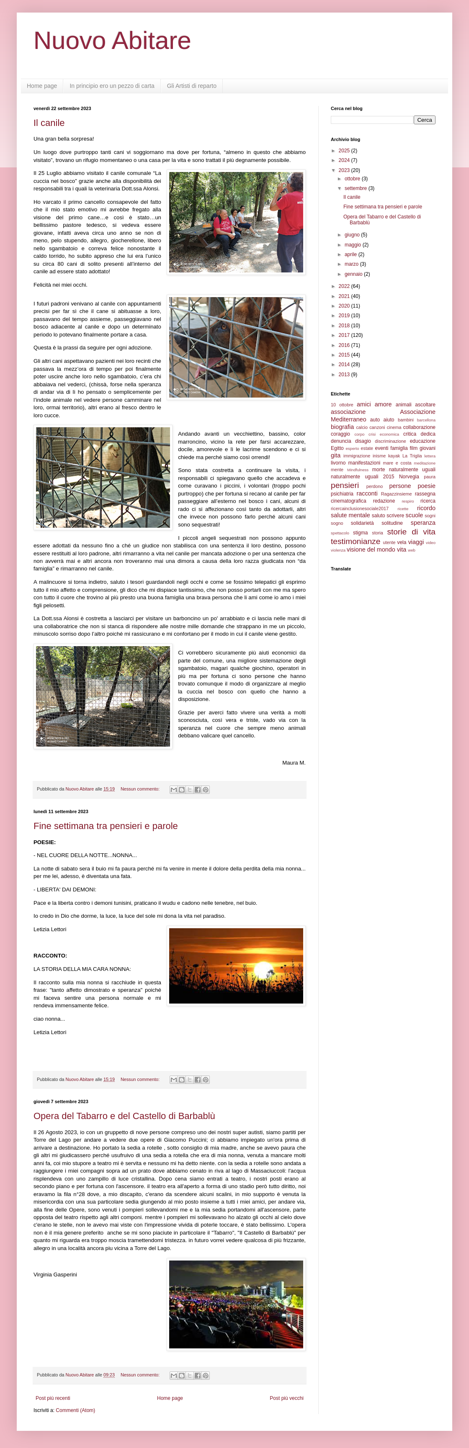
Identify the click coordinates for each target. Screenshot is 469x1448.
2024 (345, 160)
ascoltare (425, 405)
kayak (394, 455)
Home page (42, 85)
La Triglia (412, 455)
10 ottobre (342, 404)
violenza (338, 550)
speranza (423, 522)
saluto (378, 516)
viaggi (416, 542)
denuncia (341, 441)
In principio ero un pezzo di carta (112, 85)
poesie (427, 486)
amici (364, 404)
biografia (342, 427)
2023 (345, 170)
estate (367, 448)
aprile (351, 254)
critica (409, 434)
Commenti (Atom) (75, 1410)
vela (401, 542)
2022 (345, 286)
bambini (406, 419)
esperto (352, 448)
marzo (352, 264)
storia (377, 532)
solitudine (392, 523)
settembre (356, 188)
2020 (345, 306)
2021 (345, 296)
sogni (430, 515)
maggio (354, 245)
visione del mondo (371, 549)
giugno (353, 235)
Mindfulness (357, 469)
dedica (428, 434)
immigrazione (356, 455)
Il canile (49, 123)
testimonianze (355, 541)
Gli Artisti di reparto (191, 85)
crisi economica (383, 434)
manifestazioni (364, 463)
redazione (384, 501)
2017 (345, 335)
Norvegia (409, 477)
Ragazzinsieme (396, 493)
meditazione (425, 463)
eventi (382, 448)
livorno (338, 463)
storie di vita (411, 531)
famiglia (398, 448)
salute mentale (350, 515)
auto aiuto (382, 420)
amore (383, 404)
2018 (345, 326)
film (413, 448)
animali (404, 405)
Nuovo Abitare (112, 40)
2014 (345, 364)
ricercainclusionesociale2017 (360, 508)
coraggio (340, 434)
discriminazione (390, 441)
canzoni (377, 427)
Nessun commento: (141, 788)
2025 (345, 151)
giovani (428, 448)
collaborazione (419, 427)
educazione (423, 441)
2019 (345, 315)
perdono (374, 486)
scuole (414, 515)
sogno (337, 523)
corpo (359, 434)
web (411, 550)
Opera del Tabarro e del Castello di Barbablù (124, 1116)
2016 (345, 345)
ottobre (353, 179)
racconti (366, 493)
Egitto (337, 448)
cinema (394, 427)
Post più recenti (53, 1398)
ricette (402, 508)
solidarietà (362, 523)
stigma (360, 533)
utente (389, 542)
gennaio (354, 274)
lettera (430, 456)
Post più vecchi (287, 1398)
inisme (379, 455)
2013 (345, 374)
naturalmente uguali (412, 469)
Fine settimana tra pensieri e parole (106, 826)
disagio (363, 441)
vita (401, 549)
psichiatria (342, 494)
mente (337, 469)
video (431, 542)
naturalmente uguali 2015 (362, 477)
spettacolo (340, 533)
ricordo (426, 508)
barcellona (426, 420)
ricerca (428, 501)
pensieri (345, 485)
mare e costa (397, 462)
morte (378, 469)
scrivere (395, 516)
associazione (348, 411)
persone (400, 486)
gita (335, 455)
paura (430, 476)
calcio (362, 427)
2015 (345, 355)
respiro (408, 501)
